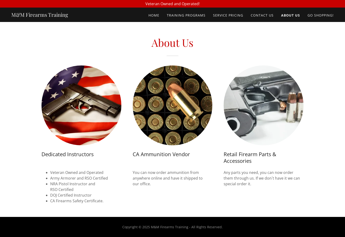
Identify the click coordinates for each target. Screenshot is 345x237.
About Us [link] (290, 15)
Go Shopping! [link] (321, 15)
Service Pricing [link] (228, 15)
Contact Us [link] (262, 15)
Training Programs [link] (186, 15)
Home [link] (153, 15)
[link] (39, 15)
